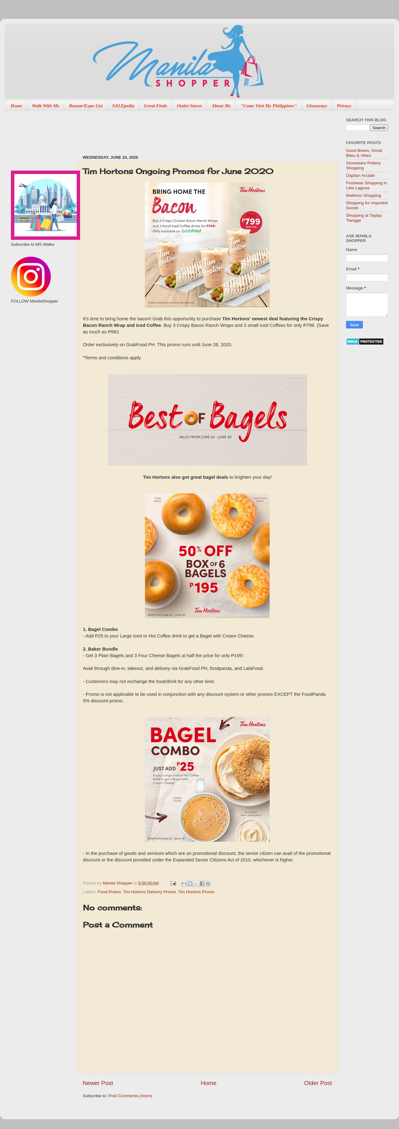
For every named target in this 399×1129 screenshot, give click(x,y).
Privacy (344, 105)
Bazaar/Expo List (86, 105)
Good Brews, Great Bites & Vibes (364, 153)
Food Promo (109, 891)
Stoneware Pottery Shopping (363, 165)
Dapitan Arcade (360, 175)
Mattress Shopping (363, 195)
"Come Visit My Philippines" (268, 105)
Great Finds (155, 105)
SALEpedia (123, 105)
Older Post (318, 1083)
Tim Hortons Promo (196, 891)
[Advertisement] (196, 130)
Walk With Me (45, 105)
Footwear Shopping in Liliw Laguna (366, 185)
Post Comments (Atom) (130, 1095)
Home (16, 105)
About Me (221, 105)
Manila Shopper (118, 883)
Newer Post (98, 1083)
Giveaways (317, 105)
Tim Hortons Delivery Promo (149, 891)
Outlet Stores (189, 105)
